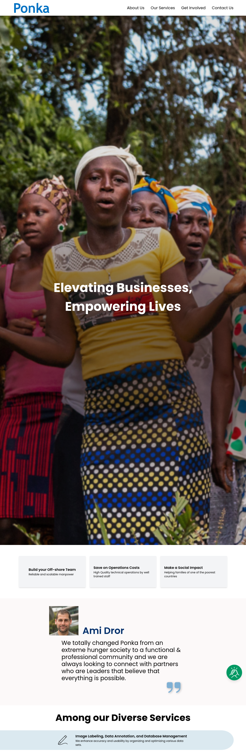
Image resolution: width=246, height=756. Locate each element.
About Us (135, 8)
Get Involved (193, 8)
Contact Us (222, 8)
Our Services (163, 8)
